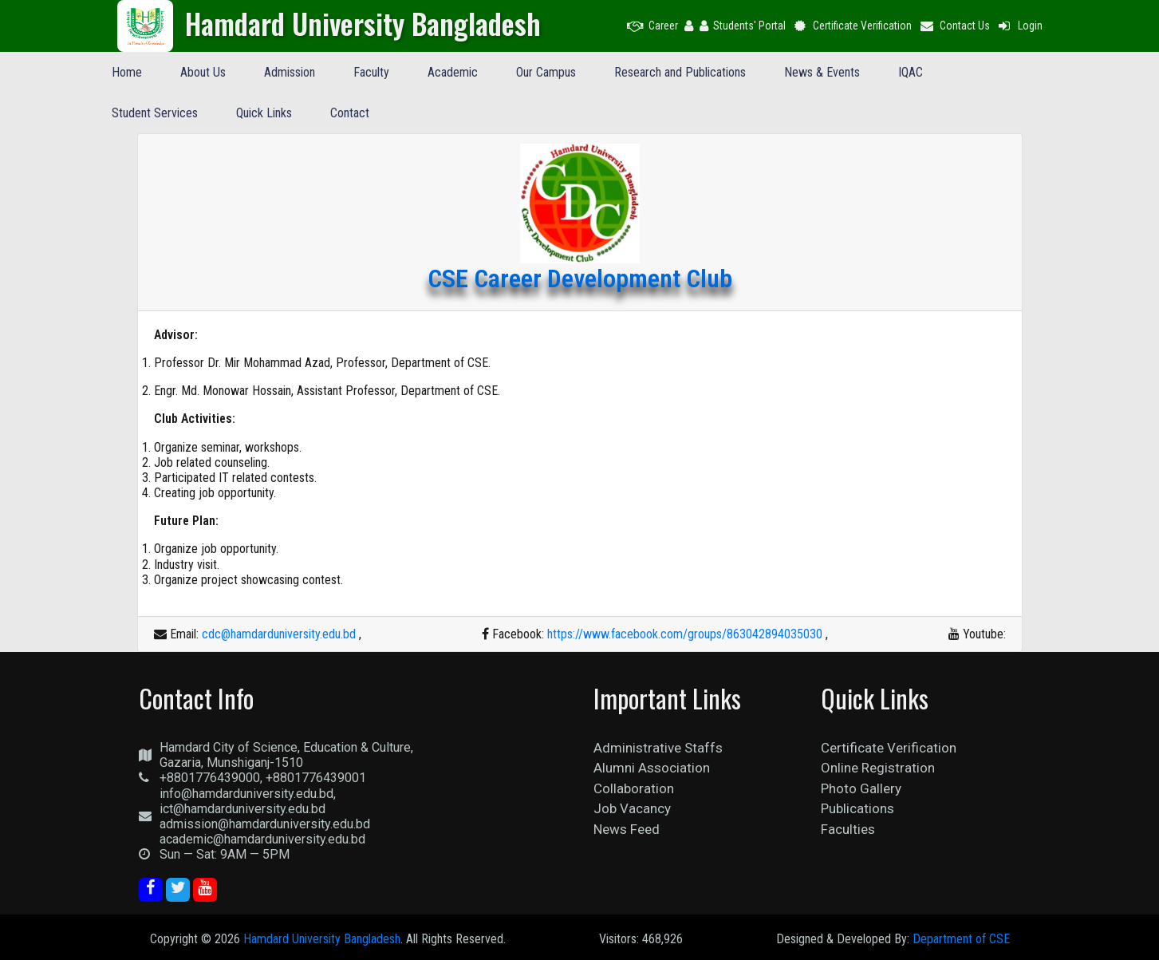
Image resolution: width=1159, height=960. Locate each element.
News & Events (822, 72)
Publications (857, 808)
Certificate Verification (852, 25)
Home (127, 72)
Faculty (371, 72)
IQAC (910, 72)
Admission (289, 72)
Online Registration (878, 768)
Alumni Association (651, 768)
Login (1019, 25)
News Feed (626, 829)
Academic (453, 72)
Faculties (848, 829)
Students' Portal (743, 25)
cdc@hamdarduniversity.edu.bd (279, 634)
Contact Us (954, 25)
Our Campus (546, 72)
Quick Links (264, 112)
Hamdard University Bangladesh (321, 938)
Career (652, 25)
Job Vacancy (632, 808)
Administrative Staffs (658, 748)
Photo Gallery (861, 788)
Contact (349, 112)
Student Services (155, 112)
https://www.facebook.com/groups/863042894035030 (684, 634)
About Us (203, 72)
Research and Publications (680, 72)
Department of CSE (961, 938)
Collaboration (633, 788)
